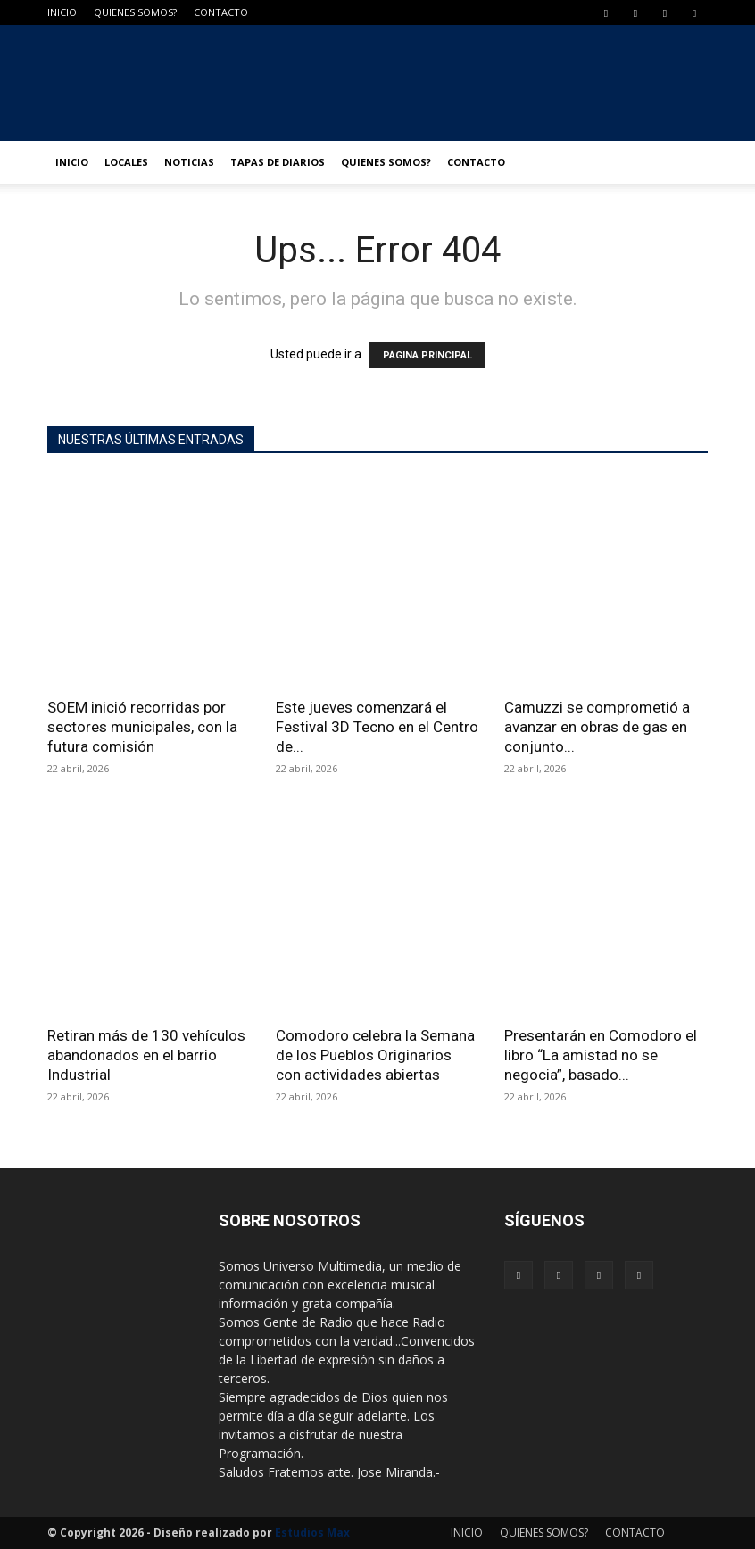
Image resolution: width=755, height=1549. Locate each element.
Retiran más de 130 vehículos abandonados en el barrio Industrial (146, 1054)
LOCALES (126, 162)
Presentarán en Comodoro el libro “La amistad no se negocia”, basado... (600, 1054)
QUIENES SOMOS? (135, 12)
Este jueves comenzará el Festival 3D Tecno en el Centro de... (377, 726)
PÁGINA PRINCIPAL (427, 355)
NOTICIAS (189, 162)
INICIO (62, 12)
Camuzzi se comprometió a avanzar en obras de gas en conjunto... (597, 726)
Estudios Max (312, 1532)
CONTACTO (221, 12)
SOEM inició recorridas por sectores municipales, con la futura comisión (142, 726)
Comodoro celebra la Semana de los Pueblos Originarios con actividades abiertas (375, 1054)
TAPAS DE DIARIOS (277, 162)
